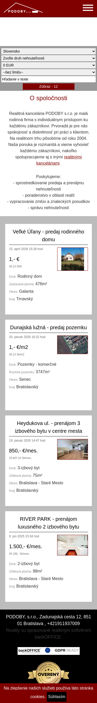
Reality (13, 630)
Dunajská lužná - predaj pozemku (48, 327)
